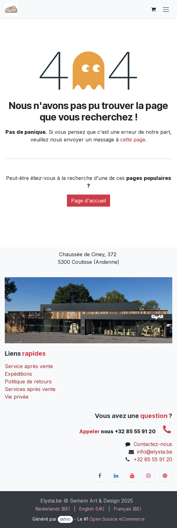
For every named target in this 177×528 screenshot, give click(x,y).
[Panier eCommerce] (153, 9)
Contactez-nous (153, 444)
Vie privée (17, 397)
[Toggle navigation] (166, 9)
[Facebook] (99, 475)
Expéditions (18, 374)
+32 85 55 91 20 (153, 459)
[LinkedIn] (116, 475)
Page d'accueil (88, 200)
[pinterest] (165, 475)
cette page (132, 139)
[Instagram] (148, 475)
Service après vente (29, 366)
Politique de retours (28, 381)
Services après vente (30, 389)
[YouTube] (132, 475)
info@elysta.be (154, 452)
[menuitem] (53, 508)
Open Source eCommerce (117, 519)
